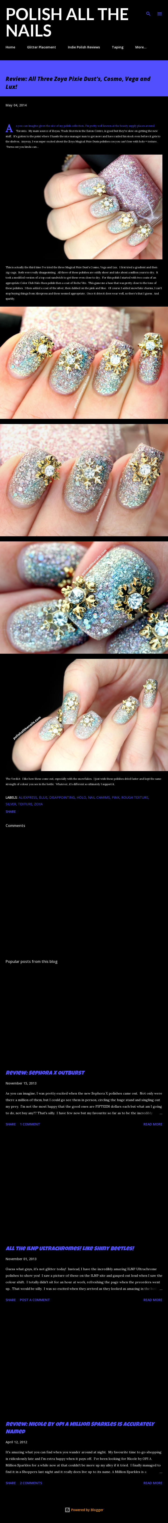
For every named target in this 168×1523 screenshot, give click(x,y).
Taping (117, 47)
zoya (38, 804)
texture (25, 804)
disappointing (62, 797)
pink (115, 797)
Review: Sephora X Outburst (45, 1073)
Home (10, 47)
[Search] (148, 8)
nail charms (99, 797)
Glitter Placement (41, 47)
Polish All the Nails (67, 22)
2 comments (31, 1483)
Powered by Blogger (84, 1510)
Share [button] (11, 811)
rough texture (134, 797)
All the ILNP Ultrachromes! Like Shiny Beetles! (70, 1249)
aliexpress (28, 797)
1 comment (30, 1124)
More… (141, 47)
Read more (153, 1124)
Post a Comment (35, 1300)
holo (81, 797)
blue (43, 797)
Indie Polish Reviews (84, 47)
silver (11, 804)
